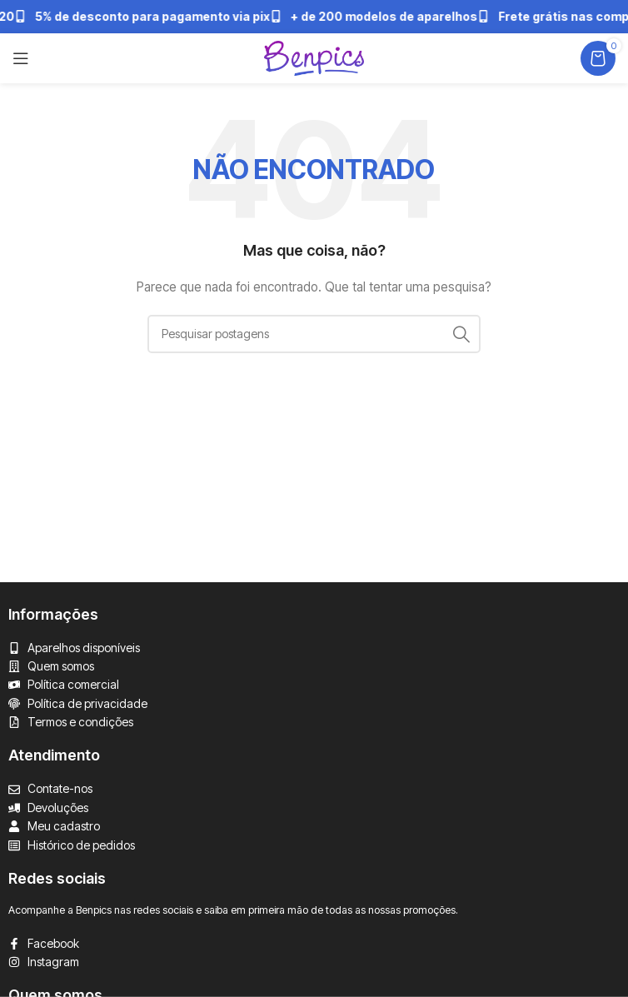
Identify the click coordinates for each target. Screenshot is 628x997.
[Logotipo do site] (314, 57)
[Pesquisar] (314, 334)
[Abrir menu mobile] (20, 58)
